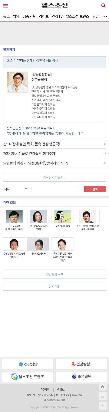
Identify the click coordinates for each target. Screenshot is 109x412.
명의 (16, 16)
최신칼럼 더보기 (54, 177)
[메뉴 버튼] (5, 6)
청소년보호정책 (62, 395)
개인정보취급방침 (45, 395)
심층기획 (29, 16)
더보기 (104, 16)
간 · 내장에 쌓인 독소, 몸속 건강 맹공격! (54, 143)
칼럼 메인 (75, 286)
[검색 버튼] (103, 6)
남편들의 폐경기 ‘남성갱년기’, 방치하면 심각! (54, 163)
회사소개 (30, 395)
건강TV (57, 16)
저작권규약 (77, 395)
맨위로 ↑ (62, 389)
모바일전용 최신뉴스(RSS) (54, 400)
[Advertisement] (54, 326)
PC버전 (45, 389)
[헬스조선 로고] (55, 6)
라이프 (44, 16)
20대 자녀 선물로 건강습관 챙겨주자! (54, 153)
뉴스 (6, 16)
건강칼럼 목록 (74, 274)
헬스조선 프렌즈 (77, 16)
